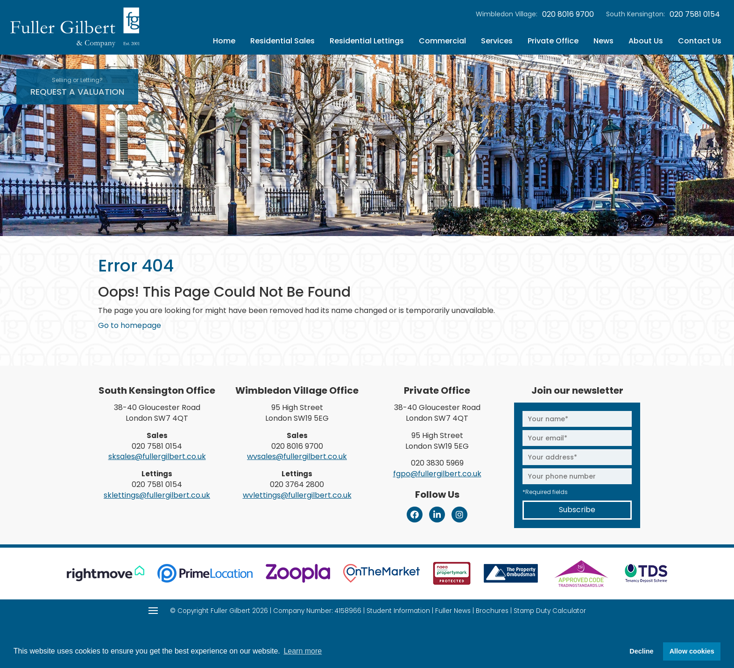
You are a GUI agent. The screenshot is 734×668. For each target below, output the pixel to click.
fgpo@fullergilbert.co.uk (437, 473)
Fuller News (453, 610)
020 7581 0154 (695, 14)
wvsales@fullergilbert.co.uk (297, 456)
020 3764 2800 (297, 484)
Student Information (398, 610)
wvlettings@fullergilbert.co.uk (297, 495)
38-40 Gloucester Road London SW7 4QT (157, 413)
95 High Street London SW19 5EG (297, 413)
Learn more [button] (302, 651)
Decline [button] (641, 651)
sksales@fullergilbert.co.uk (157, 456)
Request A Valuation (77, 86)
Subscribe (577, 509)
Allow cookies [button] (692, 651)
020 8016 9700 (568, 14)
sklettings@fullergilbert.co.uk (157, 495)
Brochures (492, 610)
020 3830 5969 (437, 463)
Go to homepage (129, 325)
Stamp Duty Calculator (550, 610)
